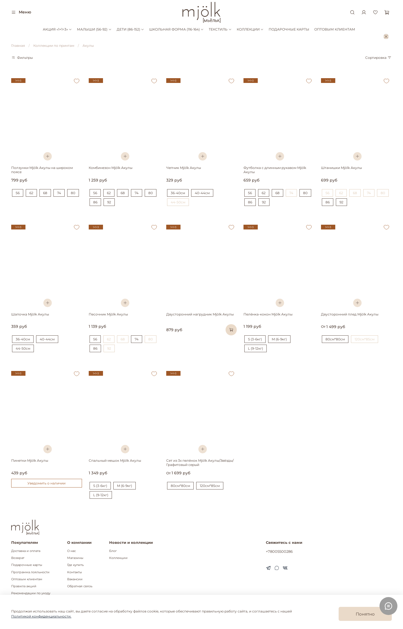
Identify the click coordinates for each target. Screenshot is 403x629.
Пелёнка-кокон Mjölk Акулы (267, 314)
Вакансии (75, 579)
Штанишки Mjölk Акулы (341, 168)
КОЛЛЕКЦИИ (250, 29)
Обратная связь (79, 586)
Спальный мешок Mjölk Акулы (115, 460)
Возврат (17, 558)
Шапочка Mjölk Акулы (30, 314)
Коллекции (118, 558)
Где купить (75, 565)
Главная (18, 45)
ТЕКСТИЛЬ (220, 29)
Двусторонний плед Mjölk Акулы (349, 314)
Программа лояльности (30, 572)
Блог (113, 551)
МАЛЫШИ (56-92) (94, 29)
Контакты (74, 572)
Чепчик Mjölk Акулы (183, 168)
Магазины (75, 558)
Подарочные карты (26, 565)
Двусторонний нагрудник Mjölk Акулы (200, 314)
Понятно (365, 614)
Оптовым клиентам (26, 579)
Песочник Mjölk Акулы (108, 314)
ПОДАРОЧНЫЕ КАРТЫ (289, 29)
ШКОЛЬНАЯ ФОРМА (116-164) (176, 29)
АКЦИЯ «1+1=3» (57, 29)
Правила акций (23, 586)
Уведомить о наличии (46, 483)
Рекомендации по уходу (30, 593)
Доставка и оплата (25, 551)
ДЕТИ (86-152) (130, 29)
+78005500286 (279, 551)
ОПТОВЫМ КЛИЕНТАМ (334, 29)
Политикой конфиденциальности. (41, 616)
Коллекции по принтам (53, 45)
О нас (71, 551)
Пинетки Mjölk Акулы (29, 460)
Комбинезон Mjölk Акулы (110, 168)
